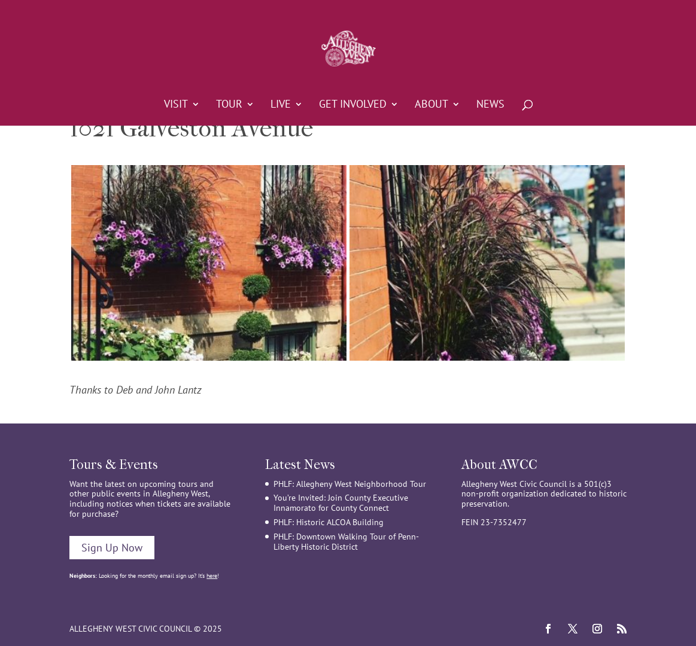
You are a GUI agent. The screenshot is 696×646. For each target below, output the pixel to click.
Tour (229, 105)
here (211, 576)
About (431, 105)
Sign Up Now (111, 547)
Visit (176, 105)
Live (281, 105)
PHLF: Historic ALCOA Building (328, 522)
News (490, 105)
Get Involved (353, 105)
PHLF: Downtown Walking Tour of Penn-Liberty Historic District (346, 541)
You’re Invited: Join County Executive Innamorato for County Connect (340, 502)
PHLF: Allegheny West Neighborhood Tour (349, 484)
